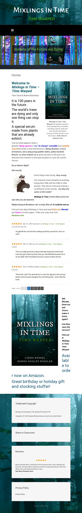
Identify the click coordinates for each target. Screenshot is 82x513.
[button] (6, 50)
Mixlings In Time (41, 10)
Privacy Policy (20, 494)
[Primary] (12, 30)
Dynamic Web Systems (41, 506)
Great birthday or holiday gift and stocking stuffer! (38, 384)
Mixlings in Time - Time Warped (53, 224)
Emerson (56, 209)
